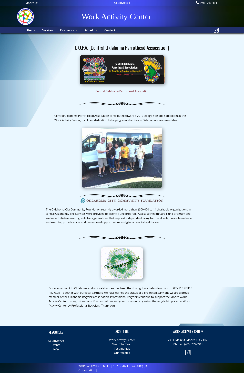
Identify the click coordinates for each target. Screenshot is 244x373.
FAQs (56, 349)
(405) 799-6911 (207, 3)
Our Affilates (122, 353)
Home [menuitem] (31, 30)
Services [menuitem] (47, 30)
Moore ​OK (31, 3)
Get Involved (122, 3)
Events (56, 345)
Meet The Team (122, 344)
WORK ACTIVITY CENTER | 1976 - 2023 (103, 366)
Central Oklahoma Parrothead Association (122, 91)
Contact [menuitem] (109, 30)
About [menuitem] (89, 30)
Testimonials (122, 348)
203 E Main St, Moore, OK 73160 (188, 340)
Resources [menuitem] (67, 30)
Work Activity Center (122, 340)
